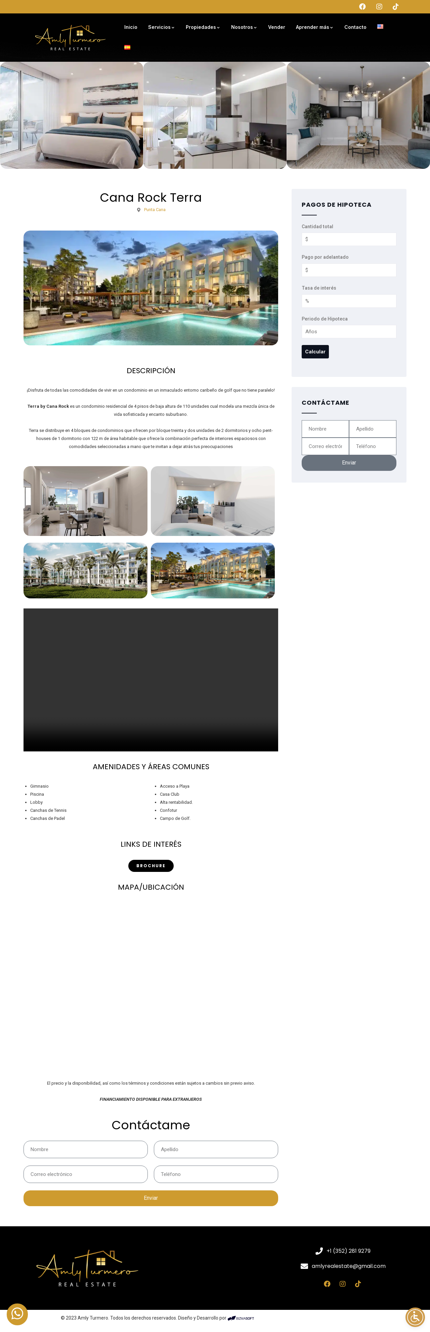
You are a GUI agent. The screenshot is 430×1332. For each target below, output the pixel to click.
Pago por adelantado (325, 257)
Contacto (355, 27)
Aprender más (315, 27)
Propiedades (203, 27)
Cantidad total (317, 226)
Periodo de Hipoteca (325, 319)
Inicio (130, 27)
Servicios (161, 27)
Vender (276, 27)
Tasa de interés (319, 288)
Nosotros (244, 27)
